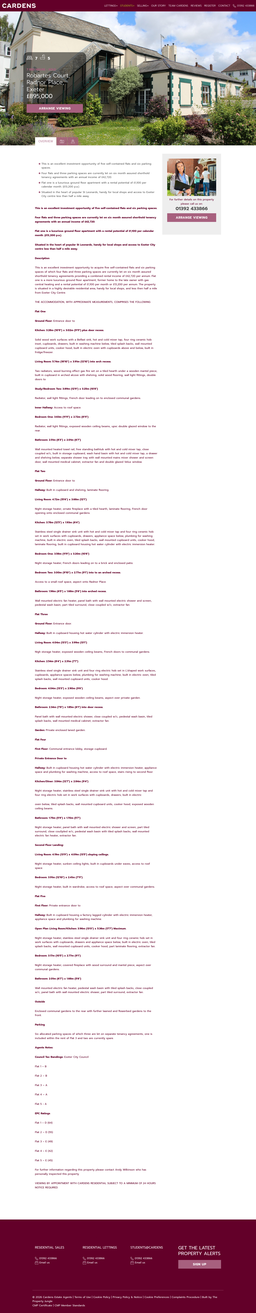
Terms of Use (82, 1297)
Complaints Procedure (186, 1297)
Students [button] (126, 6)
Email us (42, 1263)
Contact (224, 6)
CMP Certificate (42, 1305)
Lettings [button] (110, 6)
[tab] (73, 141)
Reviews (195, 6)
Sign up (199, 1264)
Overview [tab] (45, 141)
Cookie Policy (101, 1297)
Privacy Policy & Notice (127, 1297)
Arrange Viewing (55, 108)
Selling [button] (142, 6)
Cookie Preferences (156, 1297)
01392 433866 (245, 6)
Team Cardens (178, 6)
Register (209, 6)
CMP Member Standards (70, 1305)
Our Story (158, 6)
